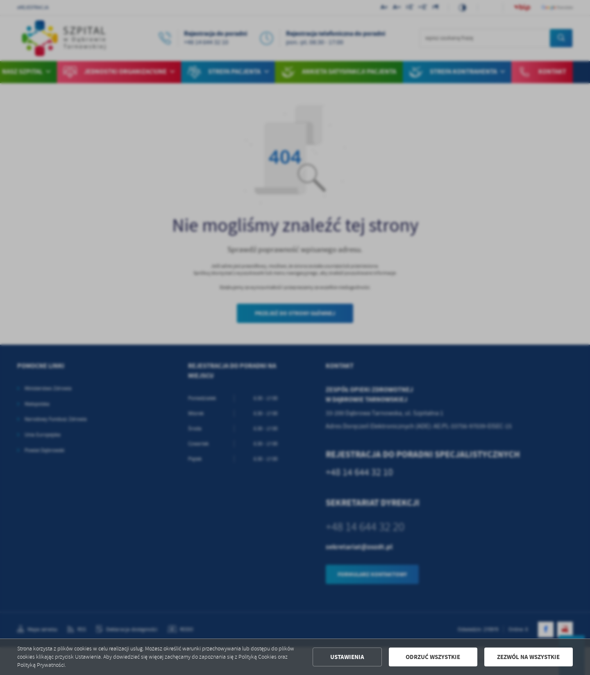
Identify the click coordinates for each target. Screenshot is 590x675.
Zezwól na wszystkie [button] (528, 657)
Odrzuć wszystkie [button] (433, 657)
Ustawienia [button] (347, 657)
